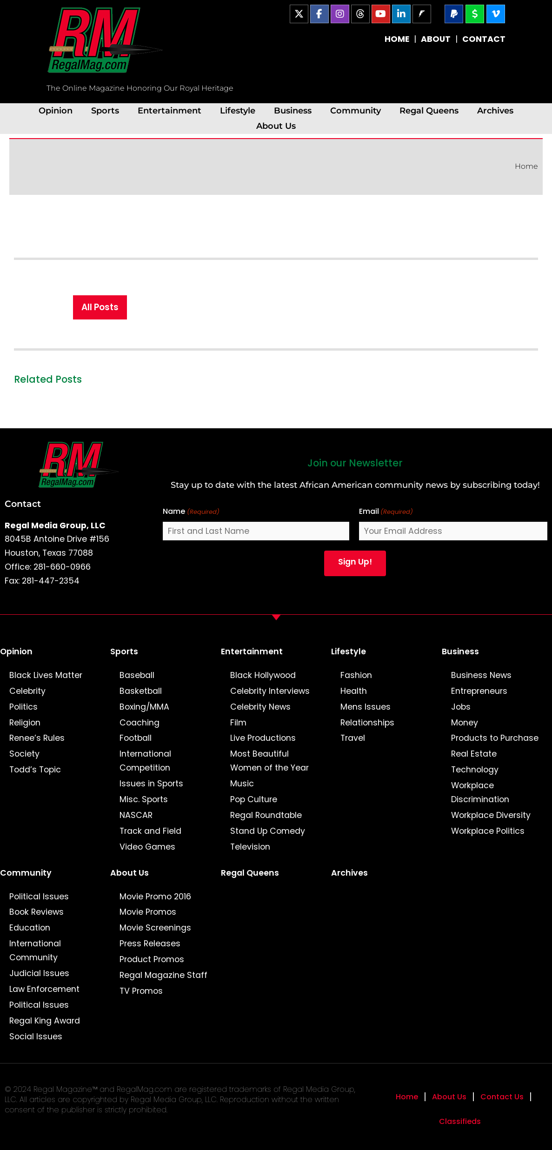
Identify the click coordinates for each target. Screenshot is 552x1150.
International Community (35, 950)
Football (136, 738)
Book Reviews (36, 911)
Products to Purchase (495, 738)
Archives (495, 110)
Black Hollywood (263, 675)
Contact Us (502, 1096)
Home (526, 166)
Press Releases (150, 943)
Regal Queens (429, 110)
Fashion (356, 675)
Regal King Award (44, 1020)
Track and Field (150, 831)
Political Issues (39, 896)
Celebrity (27, 691)
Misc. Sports (144, 799)
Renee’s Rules (37, 738)
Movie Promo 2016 (155, 896)
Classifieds (460, 1121)
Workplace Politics (488, 831)
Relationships (367, 722)
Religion (24, 722)
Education (29, 927)
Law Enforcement (44, 989)
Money (464, 722)
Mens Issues (365, 706)
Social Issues (35, 1036)
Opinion (56, 110)
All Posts (100, 307)
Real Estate (474, 753)
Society (24, 753)
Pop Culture (253, 799)
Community (355, 110)
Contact (23, 503)
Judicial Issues (39, 973)
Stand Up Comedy (267, 831)
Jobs (461, 706)
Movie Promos (148, 911)
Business (293, 110)
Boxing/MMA (144, 706)
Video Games (147, 846)
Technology (475, 769)
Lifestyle (237, 110)
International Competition (145, 760)
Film (238, 722)
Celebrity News (260, 706)
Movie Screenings (155, 927)
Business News (481, 675)
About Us (276, 126)
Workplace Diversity (491, 815)
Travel (352, 738)
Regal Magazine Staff (163, 975)
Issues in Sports (151, 783)
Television (250, 846)
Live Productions (263, 738)
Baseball (137, 675)
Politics (23, 706)
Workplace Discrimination (480, 792)
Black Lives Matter (45, 675)
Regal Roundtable (266, 815)
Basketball (141, 691)
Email (386, 511)
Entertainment (169, 110)
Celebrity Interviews (270, 691)
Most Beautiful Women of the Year (269, 760)
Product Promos (152, 959)
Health (353, 691)
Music (242, 783)
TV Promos (141, 991)
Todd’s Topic (35, 769)
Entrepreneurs (479, 691)
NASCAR (136, 815)
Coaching (140, 722)
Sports (105, 110)
